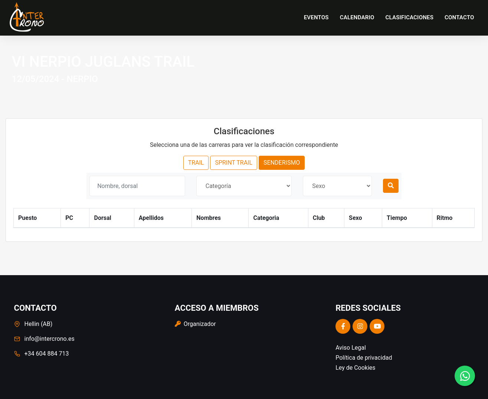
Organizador (195, 323)
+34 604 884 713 (46, 353)
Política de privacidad (363, 357)
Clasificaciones (410, 17)
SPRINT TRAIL (233, 162)
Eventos (316, 17)
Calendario (357, 17)
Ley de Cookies (355, 367)
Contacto (459, 17)
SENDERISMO (281, 162)
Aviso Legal (350, 347)
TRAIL (196, 162)
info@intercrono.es (49, 338)
